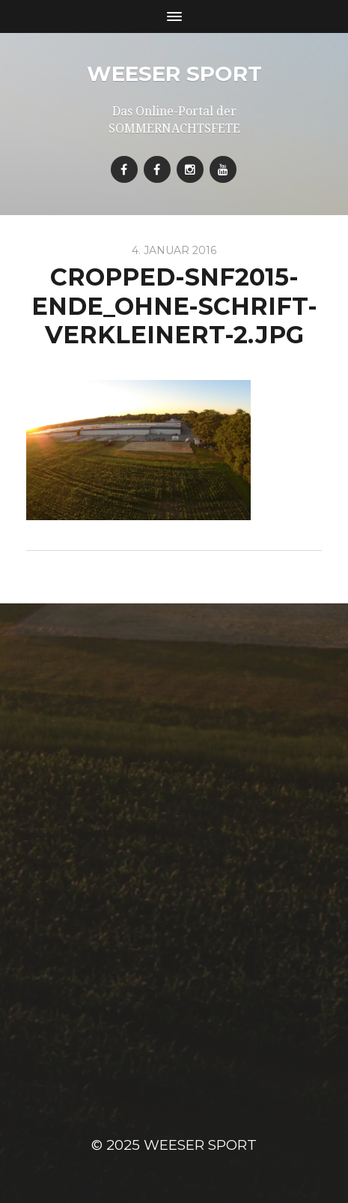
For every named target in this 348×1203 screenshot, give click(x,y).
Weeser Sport (174, 73)
